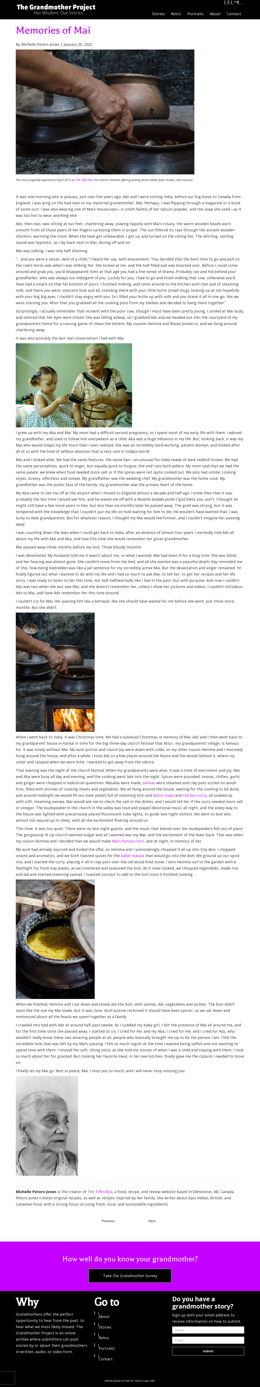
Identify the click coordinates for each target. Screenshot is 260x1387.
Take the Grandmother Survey (130, 1275)
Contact (234, 13)
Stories (158, 13)
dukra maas (163, 795)
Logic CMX (149, 1381)
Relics (176, 13)
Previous (108, 1221)
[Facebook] (227, 3)
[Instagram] (240, 3)
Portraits (195, 13)
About (215, 13)
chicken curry (195, 795)
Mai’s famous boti (128, 841)
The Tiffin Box (84, 180)
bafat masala (132, 855)
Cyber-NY (129, 1381)
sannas (149, 782)
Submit (208, 1351)
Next (151, 1221)
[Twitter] (234, 3)
